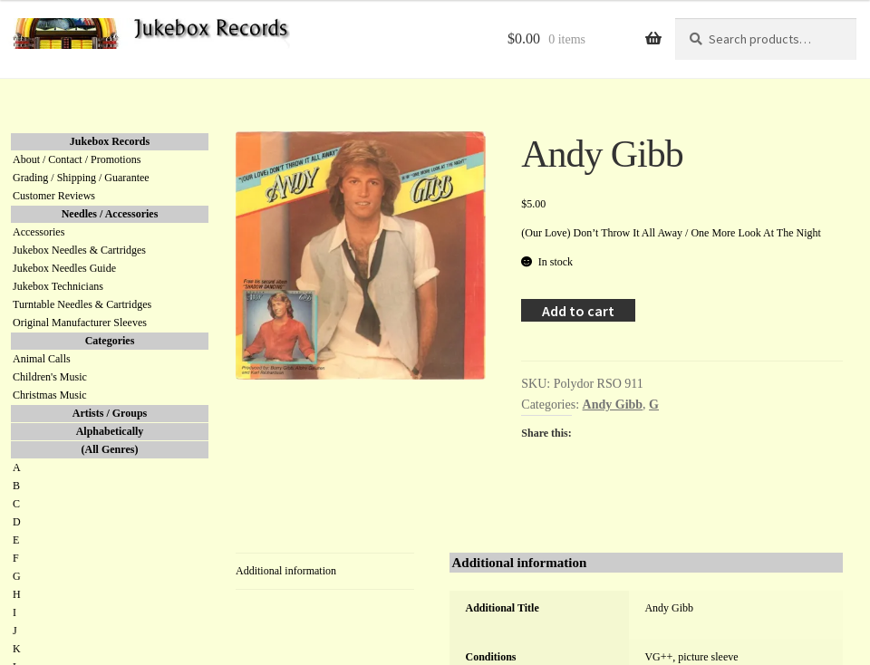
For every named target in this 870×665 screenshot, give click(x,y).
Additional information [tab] (286, 570)
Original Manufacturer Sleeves (80, 322)
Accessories (38, 232)
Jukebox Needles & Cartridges (79, 250)
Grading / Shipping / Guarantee (81, 177)
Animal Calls (42, 358)
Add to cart (578, 311)
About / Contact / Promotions (76, 159)
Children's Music (50, 377)
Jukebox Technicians (58, 286)
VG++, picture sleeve (691, 657)
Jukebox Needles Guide (64, 268)
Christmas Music (50, 395)
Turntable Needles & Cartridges (82, 304)
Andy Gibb (613, 404)
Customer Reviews (54, 195)
